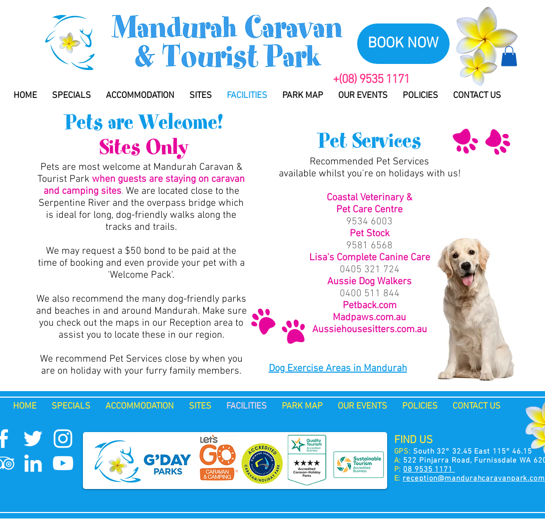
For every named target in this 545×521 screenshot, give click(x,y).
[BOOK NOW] (403, 43)
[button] (509, 56)
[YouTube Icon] (62, 463)
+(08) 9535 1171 (371, 79)
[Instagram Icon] (62, 438)
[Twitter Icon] (32, 438)
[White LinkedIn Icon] (32, 463)
